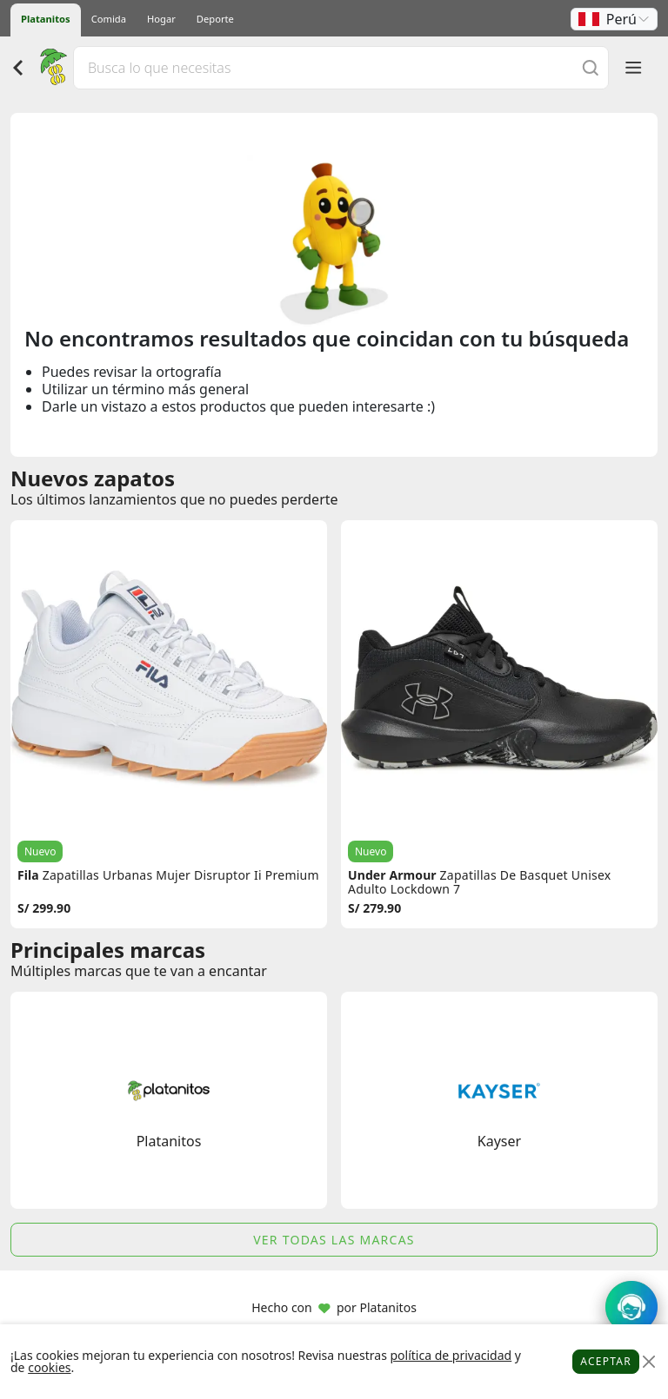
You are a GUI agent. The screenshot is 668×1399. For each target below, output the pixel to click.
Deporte (215, 18)
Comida (108, 18)
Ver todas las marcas (334, 1239)
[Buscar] (590, 67)
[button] (614, 19)
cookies (49, 1367)
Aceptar (605, 1361)
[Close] (648, 1362)
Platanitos (45, 18)
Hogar (161, 18)
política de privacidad (450, 1355)
